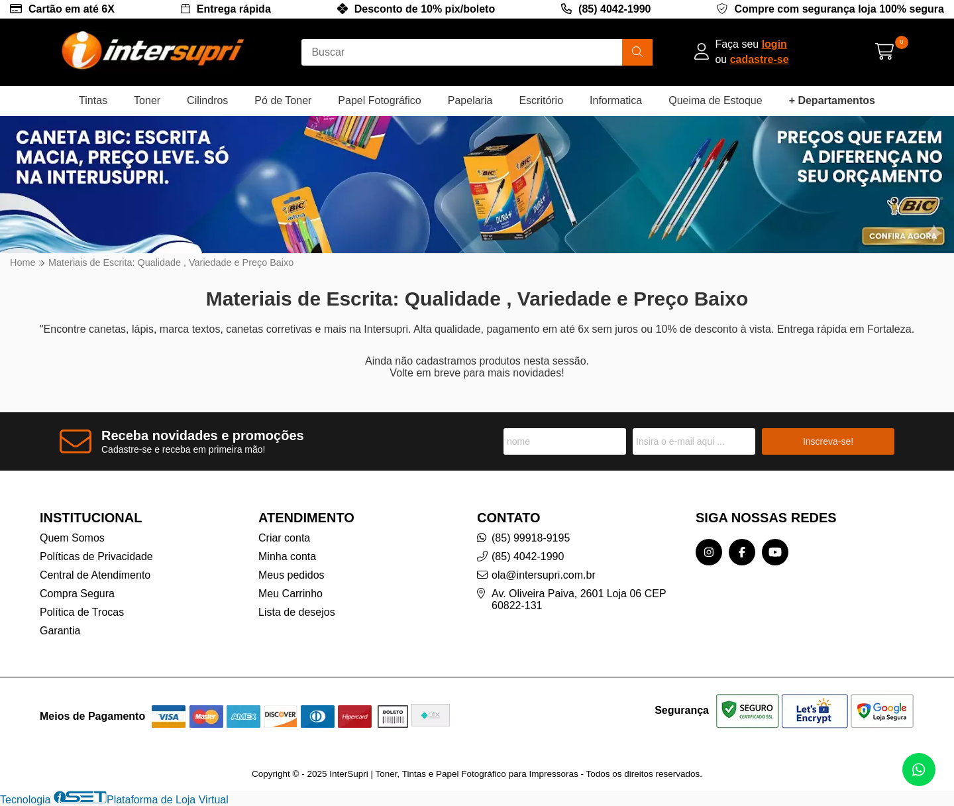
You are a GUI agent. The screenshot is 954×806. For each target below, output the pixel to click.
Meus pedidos (291, 575)
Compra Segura (77, 593)
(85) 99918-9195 (531, 538)
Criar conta (284, 538)
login (774, 44)
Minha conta (287, 556)
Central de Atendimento (95, 575)
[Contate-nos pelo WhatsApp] (918, 769)
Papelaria (470, 100)
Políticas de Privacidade (96, 556)
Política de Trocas (82, 612)
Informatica (616, 100)
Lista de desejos (296, 612)
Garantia (60, 630)
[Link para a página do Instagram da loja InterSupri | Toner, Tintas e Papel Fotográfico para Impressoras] (709, 552)
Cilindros (207, 100)
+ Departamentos (832, 100)
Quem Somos (72, 538)
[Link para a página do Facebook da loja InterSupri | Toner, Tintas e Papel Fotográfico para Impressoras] (742, 552)
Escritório (541, 100)
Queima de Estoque (715, 100)
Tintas (93, 100)
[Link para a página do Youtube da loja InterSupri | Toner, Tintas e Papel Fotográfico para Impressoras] (775, 552)
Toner (147, 100)
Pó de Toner (282, 100)
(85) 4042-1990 (614, 9)
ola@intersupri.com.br (544, 575)
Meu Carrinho (290, 593)
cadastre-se (759, 59)
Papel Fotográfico (379, 100)
